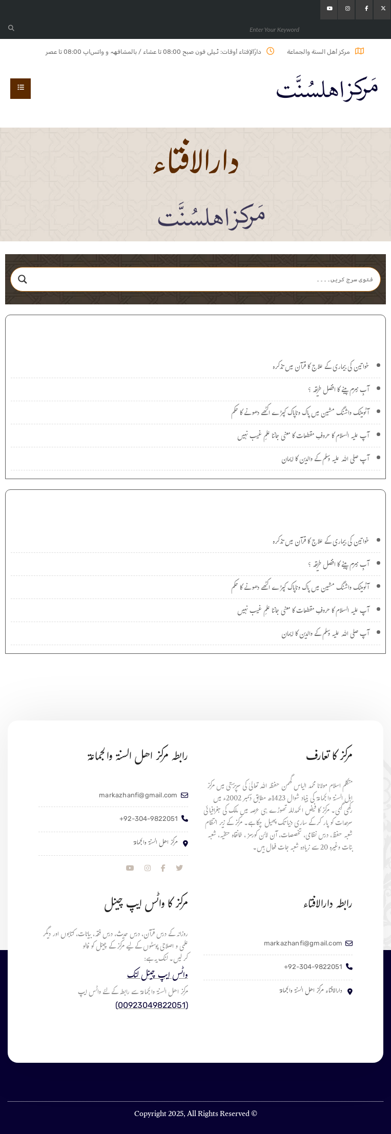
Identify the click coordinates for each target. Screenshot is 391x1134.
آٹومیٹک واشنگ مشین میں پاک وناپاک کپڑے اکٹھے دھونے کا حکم (300, 414)
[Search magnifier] (22, 279)
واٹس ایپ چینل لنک (157, 976)
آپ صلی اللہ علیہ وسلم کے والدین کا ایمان (325, 460)
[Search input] (205, 279)
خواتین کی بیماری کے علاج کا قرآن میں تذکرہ (321, 368)
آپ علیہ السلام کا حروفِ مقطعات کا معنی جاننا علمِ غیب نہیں (303, 437)
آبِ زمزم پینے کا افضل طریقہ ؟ (338, 391)
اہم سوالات (196, 506)
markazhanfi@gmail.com (138, 795)
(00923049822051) (151, 1005)
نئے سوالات (195, 331)
